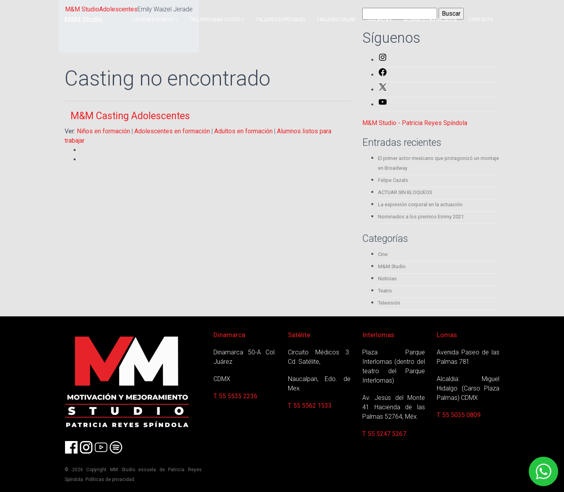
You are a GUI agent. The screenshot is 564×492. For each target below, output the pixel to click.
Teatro (385, 291)
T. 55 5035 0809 (459, 415)
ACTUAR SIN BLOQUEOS (405, 192)
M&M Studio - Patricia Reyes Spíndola (414, 123)
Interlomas (378, 335)
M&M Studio (83, 19)
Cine (383, 254)
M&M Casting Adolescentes (130, 116)
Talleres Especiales (280, 19)
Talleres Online (336, 19)
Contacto (481, 19)
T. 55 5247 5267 (384, 434)
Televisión (389, 303)
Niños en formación (103, 131)
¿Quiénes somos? (153, 19)
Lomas (447, 335)
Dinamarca (229, 335)
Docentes (380, 19)
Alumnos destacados (430, 19)
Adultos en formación (243, 131)
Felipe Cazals (393, 180)
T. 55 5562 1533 (310, 405)
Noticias (387, 278)
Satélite (299, 335)
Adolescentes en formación (172, 131)
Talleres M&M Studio (214, 19)
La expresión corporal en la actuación (420, 204)
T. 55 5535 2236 (235, 396)
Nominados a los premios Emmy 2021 (421, 217)
